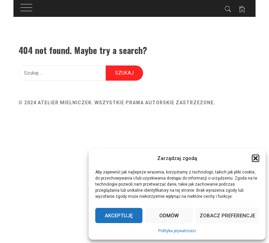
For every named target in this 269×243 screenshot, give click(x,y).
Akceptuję (119, 216)
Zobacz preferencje (227, 216)
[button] (255, 158)
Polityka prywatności (177, 230)
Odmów (169, 216)
